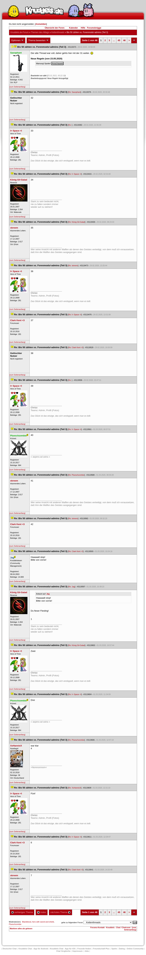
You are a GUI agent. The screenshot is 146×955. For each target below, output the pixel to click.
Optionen (17, 40)
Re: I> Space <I (75, 174)
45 (119, 40)
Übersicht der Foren (54, 28)
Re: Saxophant (75, 92)
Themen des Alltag (40, 32)
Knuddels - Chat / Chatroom (118, 927)
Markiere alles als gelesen (21, 928)
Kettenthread (57, 32)
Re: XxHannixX (75, 788)
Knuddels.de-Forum (20, 32)
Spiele (114, 949)
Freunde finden (84, 949)
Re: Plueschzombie (76, 475)
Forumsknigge (94, 28)
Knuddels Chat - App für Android (33, 949)
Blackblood (26, 922)
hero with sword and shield (43, 922)
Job (86, 951)
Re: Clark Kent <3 (76, 347)
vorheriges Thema (22, 912)
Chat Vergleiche (63, 951)
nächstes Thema (60, 912)
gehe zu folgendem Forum (72, 922)
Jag (48, 594)
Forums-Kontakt (97, 927)
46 (124, 40)
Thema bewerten (38, 40)
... (114, 40)
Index (41, 912)
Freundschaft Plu (101, 949)
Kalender (73, 28)
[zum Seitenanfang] (17, 87)
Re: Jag (72, 587)
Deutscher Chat (10, 949)
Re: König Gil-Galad (77, 222)
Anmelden (40, 24)
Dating (122, 949)
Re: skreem (73, 265)
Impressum (77, 951)
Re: (70, 125)
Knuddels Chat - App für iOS (62, 949)
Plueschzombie (15, 924)
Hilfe (83, 28)
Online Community (135, 949)
